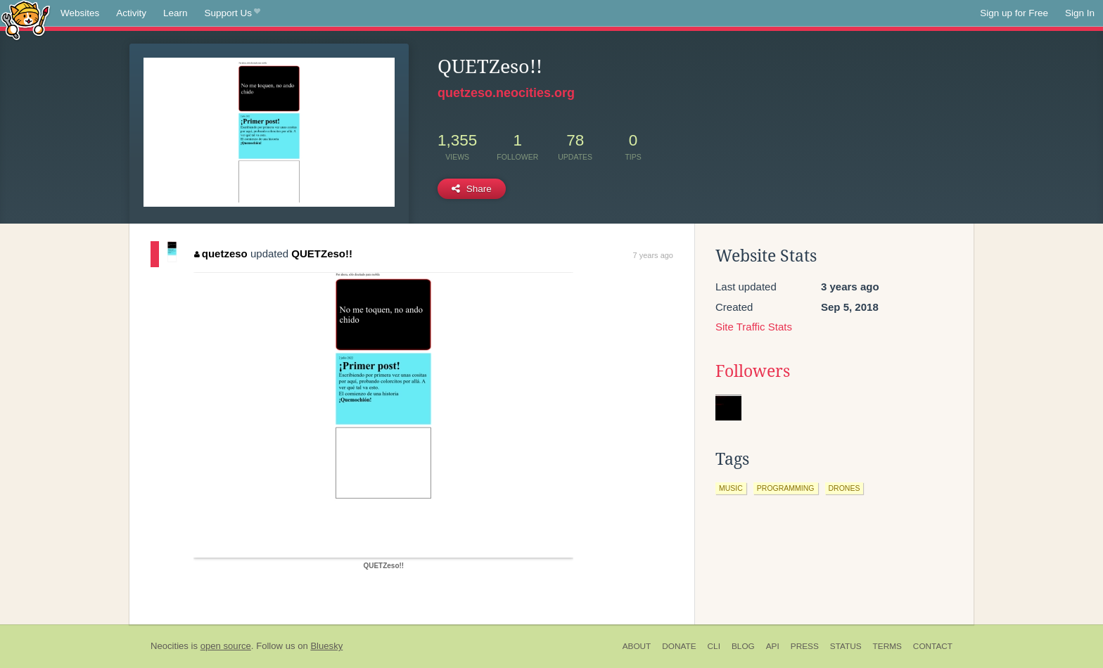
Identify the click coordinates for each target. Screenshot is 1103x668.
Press (805, 646)
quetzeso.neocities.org (506, 93)
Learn (175, 13)
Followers (752, 371)
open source (225, 646)
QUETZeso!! (321, 253)
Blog (743, 646)
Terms (887, 646)
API (772, 646)
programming (786, 488)
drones (844, 488)
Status (846, 646)
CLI (714, 646)
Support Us (232, 13)
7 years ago (653, 255)
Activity (131, 13)
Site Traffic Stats (753, 327)
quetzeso (221, 253)
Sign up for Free (1014, 13)
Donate (679, 646)
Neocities (170, 646)
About (637, 646)
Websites (79, 13)
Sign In (1080, 13)
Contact (932, 646)
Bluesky (326, 646)
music (731, 488)
